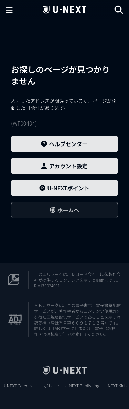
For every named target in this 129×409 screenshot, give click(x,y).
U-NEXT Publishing (82, 385)
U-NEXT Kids (115, 385)
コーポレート (48, 385)
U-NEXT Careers (17, 385)
